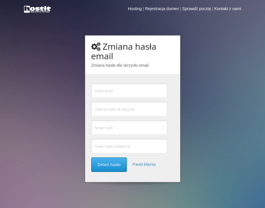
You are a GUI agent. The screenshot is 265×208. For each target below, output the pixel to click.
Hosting (135, 8)
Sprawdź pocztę (196, 8)
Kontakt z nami (227, 8)
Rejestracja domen (162, 8)
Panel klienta (144, 164)
